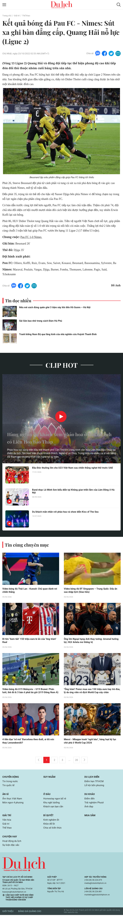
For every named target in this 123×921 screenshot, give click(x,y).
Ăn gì (5, 798)
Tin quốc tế (8, 789)
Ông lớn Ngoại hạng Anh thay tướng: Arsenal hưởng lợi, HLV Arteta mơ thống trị (89, 641)
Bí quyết (48, 820)
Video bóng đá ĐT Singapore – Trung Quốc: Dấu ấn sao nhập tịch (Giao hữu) (91, 590)
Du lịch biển (92, 781)
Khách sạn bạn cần (54, 811)
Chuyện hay (10, 842)
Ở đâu (47, 798)
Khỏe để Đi (49, 829)
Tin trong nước (10, 785)
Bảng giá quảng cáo (29, 917)
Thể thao (28, 15)
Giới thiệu (7, 917)
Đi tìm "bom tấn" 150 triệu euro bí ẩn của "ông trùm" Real (27, 641)
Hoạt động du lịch (12, 846)
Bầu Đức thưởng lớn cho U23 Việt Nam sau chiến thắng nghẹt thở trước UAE (72, 469)
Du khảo (89, 798)
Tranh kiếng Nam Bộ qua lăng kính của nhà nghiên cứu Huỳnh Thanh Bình (58, 334)
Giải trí (18, 15)
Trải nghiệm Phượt (94, 807)
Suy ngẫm (49, 781)
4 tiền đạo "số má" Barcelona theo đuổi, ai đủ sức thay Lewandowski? (30, 745)
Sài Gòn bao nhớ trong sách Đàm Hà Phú (40, 321)
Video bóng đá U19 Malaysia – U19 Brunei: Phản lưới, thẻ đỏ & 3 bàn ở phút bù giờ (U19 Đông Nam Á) (30, 693)
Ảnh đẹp (89, 811)
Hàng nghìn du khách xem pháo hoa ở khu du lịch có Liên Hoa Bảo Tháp (56, 437)
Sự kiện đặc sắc (11, 850)
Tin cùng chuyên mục (28, 545)
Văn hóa (7, 825)
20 (76, 764)
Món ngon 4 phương (13, 807)
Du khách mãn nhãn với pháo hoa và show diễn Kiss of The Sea (68, 511)
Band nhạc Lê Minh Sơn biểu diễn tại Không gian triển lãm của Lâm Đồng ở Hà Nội (74, 491)
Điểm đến (89, 803)
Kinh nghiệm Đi (51, 825)
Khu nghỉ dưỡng (52, 807)
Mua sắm (90, 820)
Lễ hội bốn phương (94, 789)
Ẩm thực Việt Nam (12, 803)
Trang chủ (7, 15)
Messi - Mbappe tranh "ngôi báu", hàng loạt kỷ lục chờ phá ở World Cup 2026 (92, 745)
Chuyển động (11, 781)
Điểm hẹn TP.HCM (94, 785)
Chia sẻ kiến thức (52, 833)
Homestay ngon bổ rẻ (55, 803)
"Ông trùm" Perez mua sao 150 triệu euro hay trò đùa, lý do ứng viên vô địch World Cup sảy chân (91, 691)
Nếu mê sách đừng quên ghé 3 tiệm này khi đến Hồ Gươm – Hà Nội (54, 307)
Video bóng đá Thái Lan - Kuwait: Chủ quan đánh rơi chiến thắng (30, 590)
